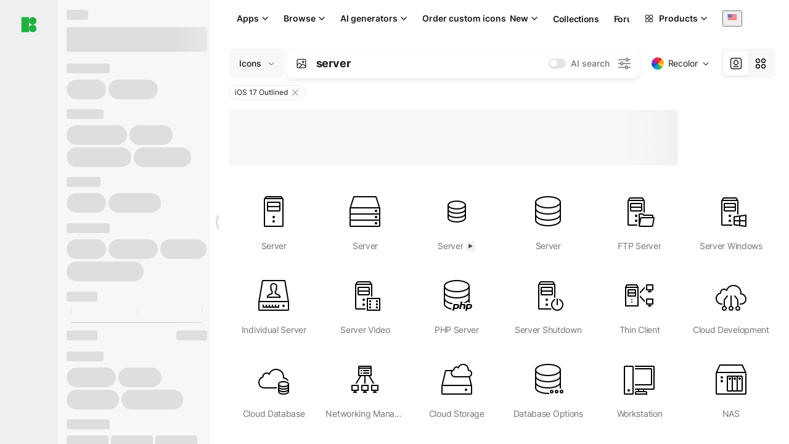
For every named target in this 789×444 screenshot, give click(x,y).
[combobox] (732, 18)
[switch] (557, 63)
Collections (576, 19)
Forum (627, 19)
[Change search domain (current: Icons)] (256, 63)
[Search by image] (301, 63)
